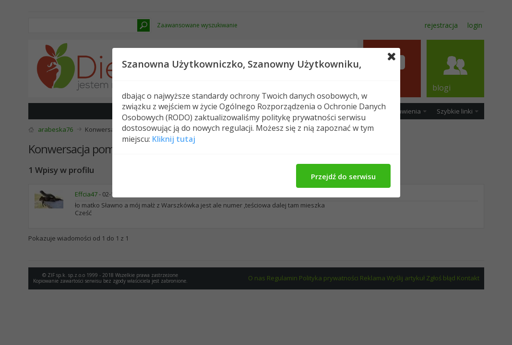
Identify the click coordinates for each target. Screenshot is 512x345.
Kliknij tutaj (173, 139)
